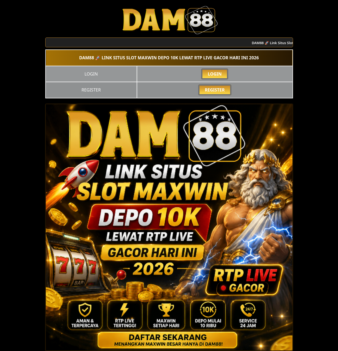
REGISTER (215, 90)
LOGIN (215, 74)
